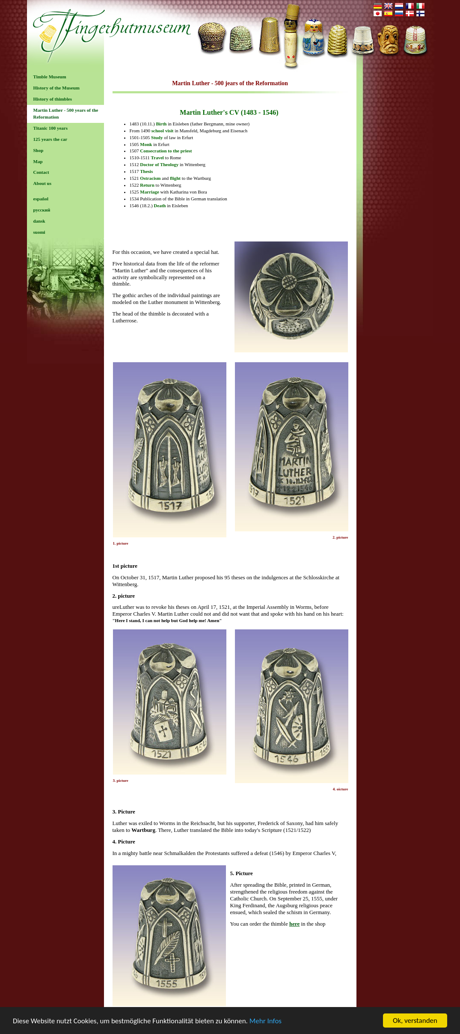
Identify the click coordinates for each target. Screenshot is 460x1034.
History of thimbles (52, 98)
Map (38, 161)
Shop (38, 150)
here (294, 924)
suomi (39, 232)
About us (42, 183)
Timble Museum (49, 76)
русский (41, 209)
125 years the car (50, 139)
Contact (41, 172)
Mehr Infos (265, 1021)
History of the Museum (56, 87)
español (40, 198)
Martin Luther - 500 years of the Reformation (65, 113)
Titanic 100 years (50, 128)
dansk (39, 220)
